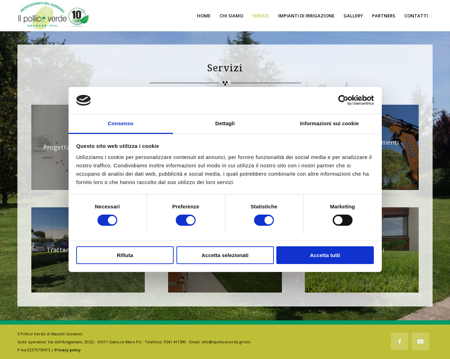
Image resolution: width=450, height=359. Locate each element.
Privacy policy (68, 349)
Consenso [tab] (120, 123)
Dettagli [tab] (225, 123)
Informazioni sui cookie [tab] (329, 123)
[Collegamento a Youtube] (420, 341)
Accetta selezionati (225, 255)
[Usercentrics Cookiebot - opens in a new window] (343, 100)
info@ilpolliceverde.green (226, 341)
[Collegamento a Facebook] (399, 341)
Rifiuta (125, 255)
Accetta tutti (325, 255)
